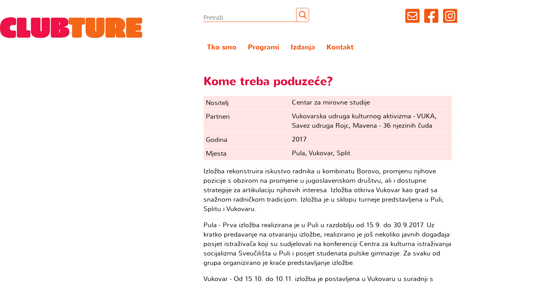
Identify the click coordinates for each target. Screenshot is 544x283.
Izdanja (303, 47)
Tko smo (221, 47)
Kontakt (340, 47)
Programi (263, 47)
